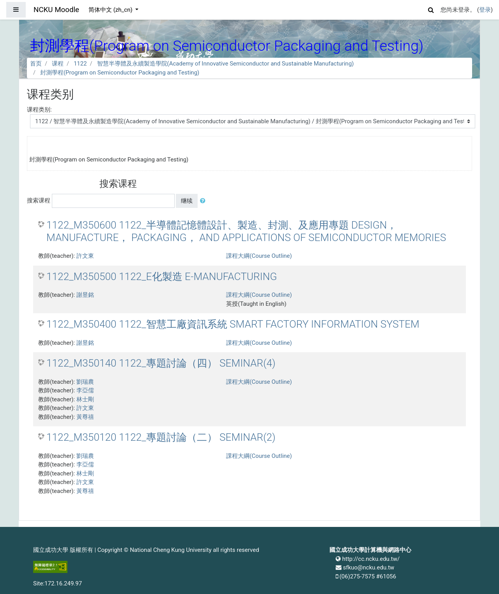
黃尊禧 (85, 416)
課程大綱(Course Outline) (259, 255)
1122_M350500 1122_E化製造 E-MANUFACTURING (161, 276)
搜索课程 (38, 200)
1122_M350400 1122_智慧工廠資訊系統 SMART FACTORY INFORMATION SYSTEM (232, 324)
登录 (485, 9)
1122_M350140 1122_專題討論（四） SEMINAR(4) (161, 363)
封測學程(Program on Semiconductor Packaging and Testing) (119, 72)
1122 (80, 63)
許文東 (85, 255)
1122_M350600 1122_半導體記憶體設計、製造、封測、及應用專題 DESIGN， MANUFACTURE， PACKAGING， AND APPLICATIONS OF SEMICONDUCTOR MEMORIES (246, 231)
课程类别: (39, 109)
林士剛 (85, 399)
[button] (431, 9)
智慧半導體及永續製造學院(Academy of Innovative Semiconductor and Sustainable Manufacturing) (225, 63)
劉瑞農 (85, 381)
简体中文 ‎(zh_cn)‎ (111, 9)
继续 (187, 200)
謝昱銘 (85, 294)
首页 (36, 63)
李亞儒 (85, 390)
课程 (58, 63)
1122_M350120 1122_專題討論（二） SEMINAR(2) (161, 437)
